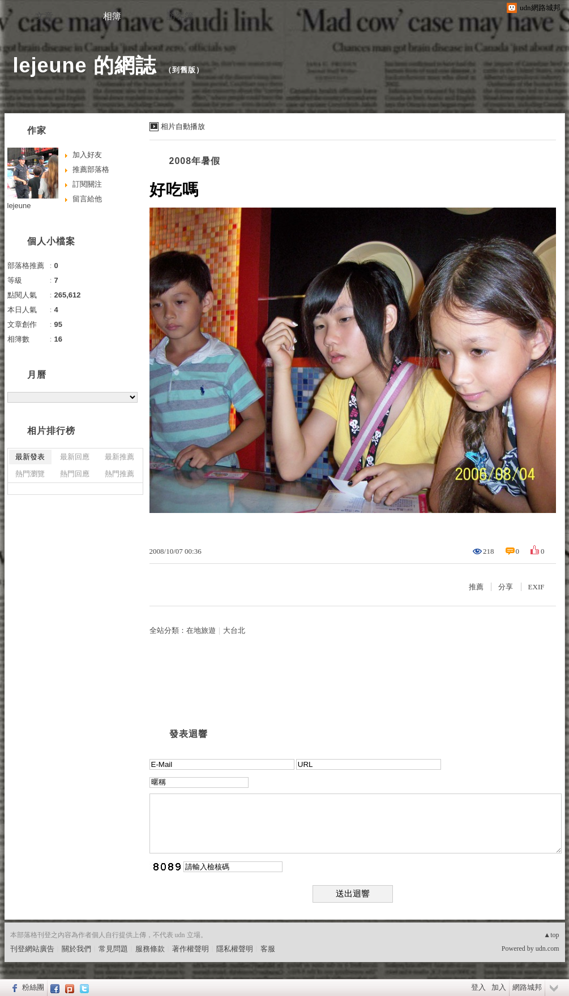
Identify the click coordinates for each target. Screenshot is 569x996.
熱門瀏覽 (30, 473)
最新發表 (30, 456)
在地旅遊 (201, 630)
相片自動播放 (183, 126)
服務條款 (150, 949)
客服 (267, 949)
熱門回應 (74, 473)
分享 (505, 587)
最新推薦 (119, 456)
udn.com (547, 948)
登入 (478, 987)
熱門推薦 (119, 473)
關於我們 (76, 949)
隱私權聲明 (234, 949)
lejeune (19, 205)
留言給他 (87, 199)
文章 (44, 16)
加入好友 (87, 154)
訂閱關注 (87, 184)
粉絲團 (33, 987)
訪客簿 (180, 16)
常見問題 (113, 949)
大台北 (234, 630)
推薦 (476, 587)
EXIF (536, 587)
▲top (551, 935)
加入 (498, 987)
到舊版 (184, 70)
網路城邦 (527, 987)
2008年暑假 (195, 161)
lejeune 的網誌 (84, 65)
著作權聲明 (190, 949)
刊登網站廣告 (32, 949)
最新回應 (74, 456)
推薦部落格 (90, 169)
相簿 (112, 16)
